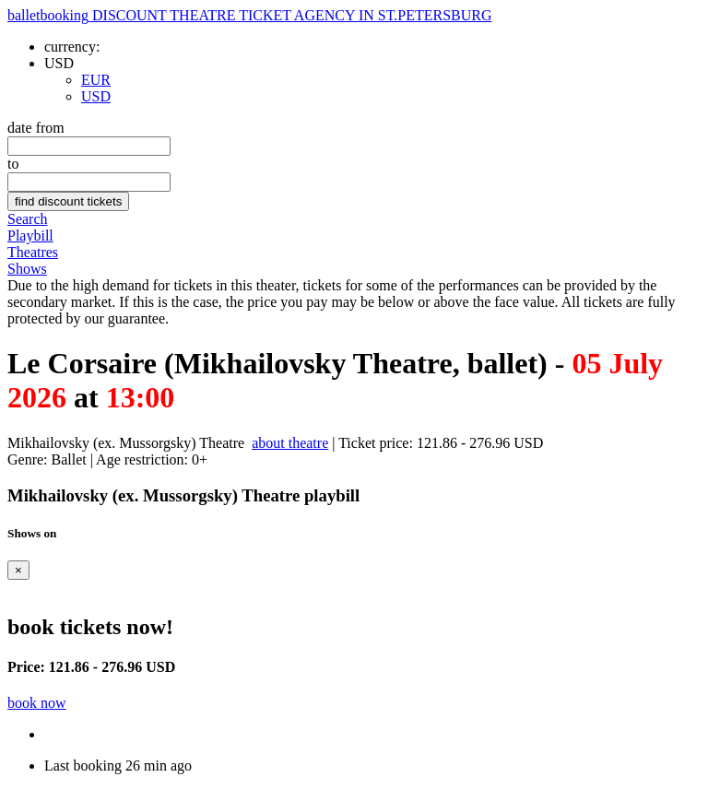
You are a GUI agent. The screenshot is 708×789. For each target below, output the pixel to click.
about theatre (290, 443)
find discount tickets (68, 201)
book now (36, 703)
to (12, 163)
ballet (249, 15)
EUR (96, 80)
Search (27, 219)
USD (96, 96)
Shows (27, 269)
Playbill (30, 235)
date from (36, 127)
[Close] (18, 570)
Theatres (32, 252)
